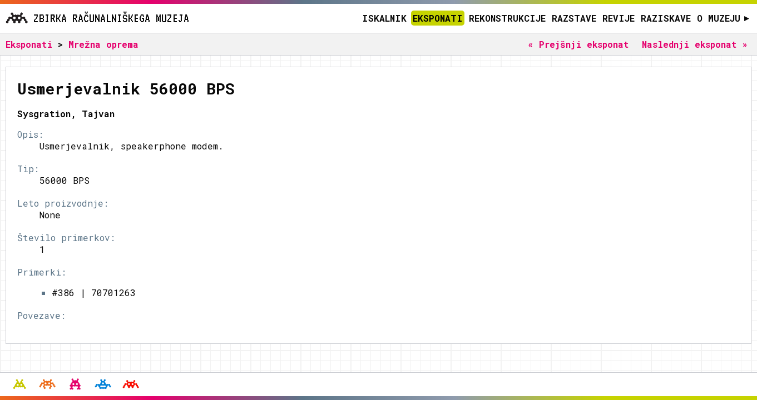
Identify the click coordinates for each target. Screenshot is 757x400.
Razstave (574, 18)
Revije (618, 18)
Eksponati (438, 18)
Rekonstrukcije (507, 18)
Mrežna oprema (103, 44)
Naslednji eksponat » (695, 44)
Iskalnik (384, 18)
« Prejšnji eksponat (578, 44)
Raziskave (666, 18)
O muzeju (723, 18)
